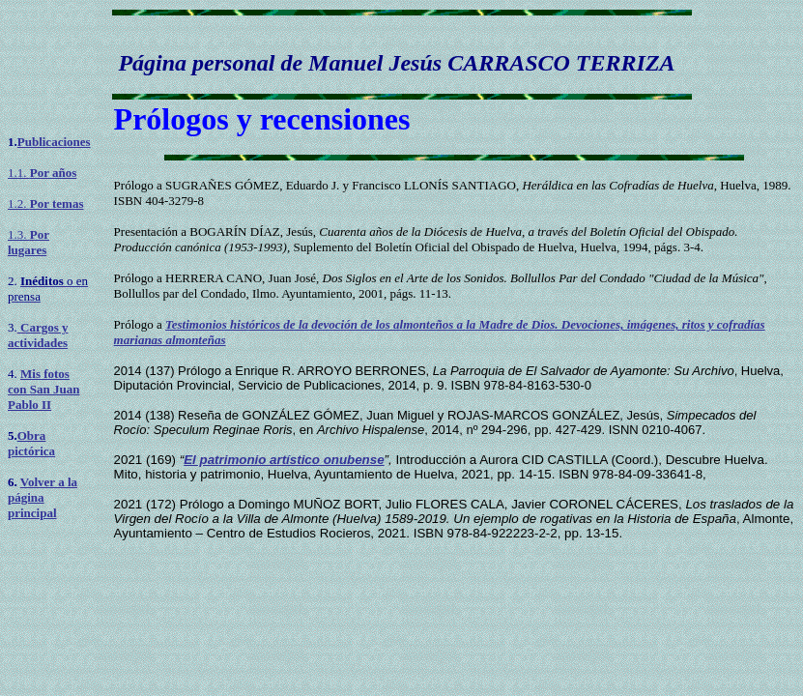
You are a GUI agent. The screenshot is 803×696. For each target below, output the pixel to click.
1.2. (45, 203)
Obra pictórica (31, 443)
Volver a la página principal (42, 497)
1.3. (28, 242)
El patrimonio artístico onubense (284, 459)
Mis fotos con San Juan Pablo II (43, 389)
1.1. (42, 172)
